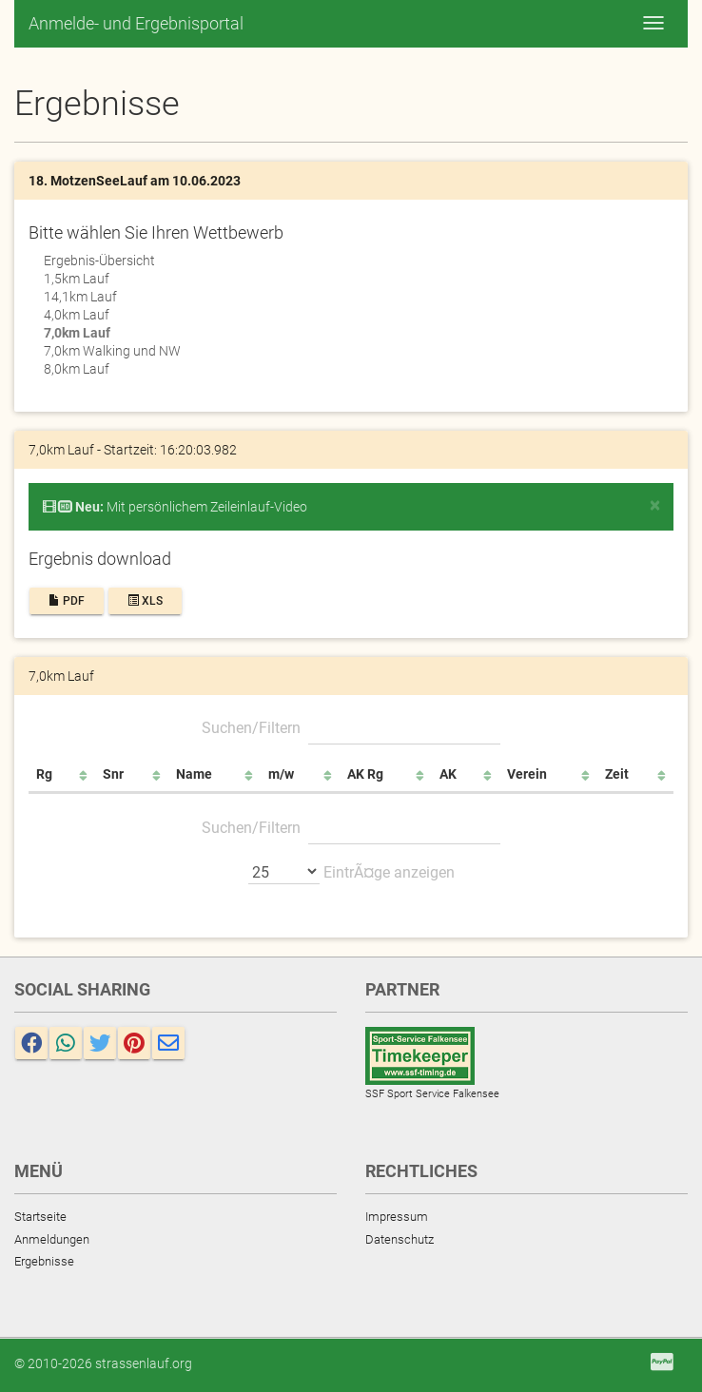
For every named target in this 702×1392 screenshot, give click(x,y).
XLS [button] (145, 601)
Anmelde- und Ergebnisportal (136, 23)
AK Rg (365, 774)
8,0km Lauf (76, 369)
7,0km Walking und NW (112, 350)
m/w (281, 774)
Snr (113, 774)
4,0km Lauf (76, 314)
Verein (527, 774)
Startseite (40, 1216)
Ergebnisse (44, 1261)
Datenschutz (399, 1239)
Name (194, 774)
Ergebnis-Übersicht (99, 260)
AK (448, 774)
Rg (44, 774)
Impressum (396, 1216)
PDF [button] (67, 601)
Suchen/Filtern (351, 727)
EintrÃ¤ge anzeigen (351, 871)
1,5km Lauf (76, 278)
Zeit (617, 774)
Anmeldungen (51, 1239)
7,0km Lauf (77, 332)
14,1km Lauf (80, 296)
